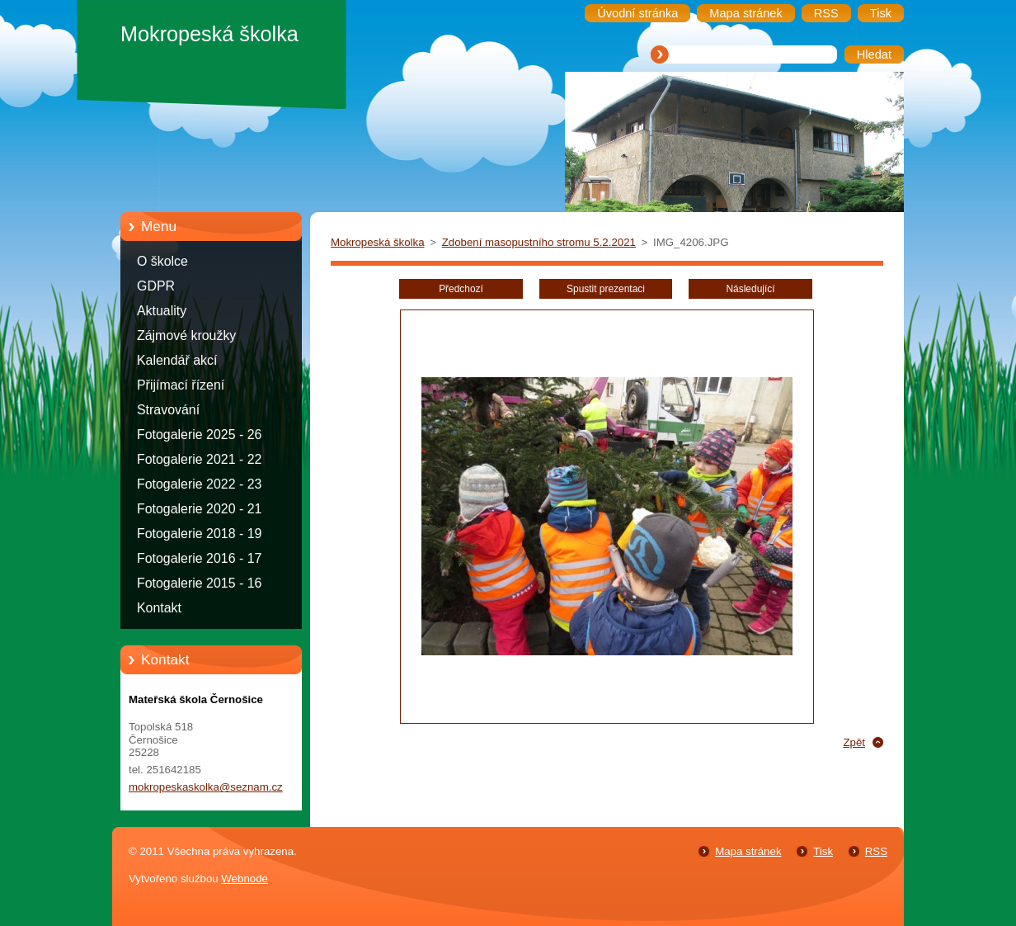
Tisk (823, 851)
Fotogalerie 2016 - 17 (199, 558)
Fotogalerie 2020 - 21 (199, 509)
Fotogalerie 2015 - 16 (199, 583)
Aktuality (161, 311)
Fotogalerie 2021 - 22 (199, 459)
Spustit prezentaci (606, 289)
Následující (750, 289)
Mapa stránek (748, 851)
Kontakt (159, 608)
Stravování (168, 410)
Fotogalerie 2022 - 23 (199, 484)
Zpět (854, 742)
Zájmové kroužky (186, 335)
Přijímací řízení (180, 385)
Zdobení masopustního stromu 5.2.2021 (539, 242)
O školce (162, 261)
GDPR (156, 286)
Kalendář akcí (177, 360)
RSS (876, 851)
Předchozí (461, 289)
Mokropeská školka (378, 242)
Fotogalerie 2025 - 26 (199, 435)
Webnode (244, 878)
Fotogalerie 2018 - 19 (199, 534)
